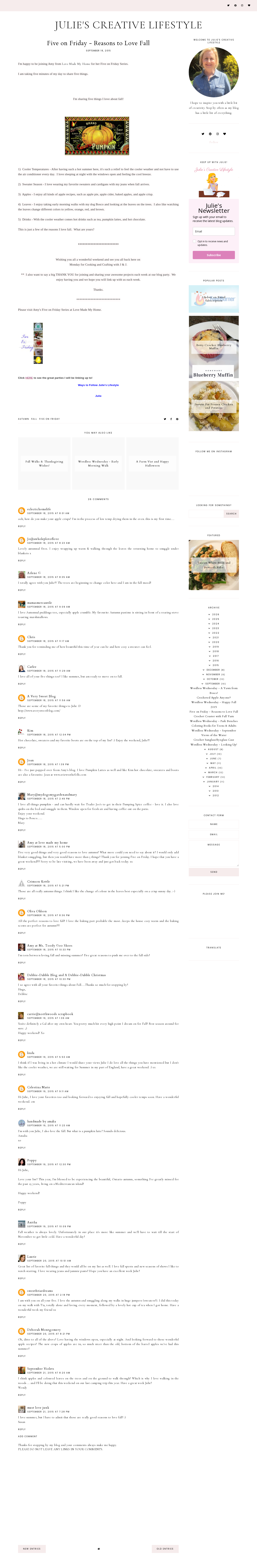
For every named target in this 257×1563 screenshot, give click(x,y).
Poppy (32, 1160)
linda (30, 1053)
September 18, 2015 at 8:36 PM (48, 915)
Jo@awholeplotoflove (43, 539)
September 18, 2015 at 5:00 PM (48, 846)
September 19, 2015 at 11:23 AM (48, 1125)
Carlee (32, 667)
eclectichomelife (39, 509)
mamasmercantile (39, 603)
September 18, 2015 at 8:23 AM (48, 543)
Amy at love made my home (47, 843)
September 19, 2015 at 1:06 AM (48, 1018)
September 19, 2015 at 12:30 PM (49, 1164)
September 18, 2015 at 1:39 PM (48, 764)
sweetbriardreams (40, 1291)
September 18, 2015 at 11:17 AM (48, 641)
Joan (30, 760)
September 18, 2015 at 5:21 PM (48, 885)
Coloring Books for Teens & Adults (214, 726)
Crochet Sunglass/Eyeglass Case (214, 740)
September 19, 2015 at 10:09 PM (49, 1226)
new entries (32, 1548)
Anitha (32, 1222)
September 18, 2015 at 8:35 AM (48, 577)
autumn (23, 419)
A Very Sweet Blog (41, 696)
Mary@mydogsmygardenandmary (52, 795)
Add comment (27, 1436)
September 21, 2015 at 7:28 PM (48, 1411)
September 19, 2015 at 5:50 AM (48, 1057)
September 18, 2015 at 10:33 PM (49, 949)
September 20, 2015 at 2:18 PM (48, 1294)
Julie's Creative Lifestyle (128, 25)
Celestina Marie (38, 1087)
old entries (165, 1548)
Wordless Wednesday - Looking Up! (214, 744)
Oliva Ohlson (37, 911)
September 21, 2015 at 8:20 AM (48, 1372)
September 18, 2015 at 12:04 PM (49, 734)
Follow (213, 142)
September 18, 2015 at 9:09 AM (48, 606)
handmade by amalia (41, 1121)
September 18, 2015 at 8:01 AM (48, 513)
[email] (214, 231)
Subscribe (214, 255)
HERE (29, 377)
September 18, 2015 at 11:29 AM (48, 670)
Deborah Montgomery (44, 1330)
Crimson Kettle (38, 882)
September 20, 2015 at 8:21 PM (48, 1333)
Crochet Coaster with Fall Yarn (214, 716)
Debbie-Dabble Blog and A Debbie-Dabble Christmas (66, 975)
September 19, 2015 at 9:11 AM (48, 1091)
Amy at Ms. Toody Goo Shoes (49, 946)
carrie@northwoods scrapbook (50, 1014)
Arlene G (34, 573)
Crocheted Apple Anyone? (214, 698)
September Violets (40, 1369)
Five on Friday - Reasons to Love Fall (214, 712)
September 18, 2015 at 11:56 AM (48, 700)
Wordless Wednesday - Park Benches (214, 721)
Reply (22, 526)
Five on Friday (49, 419)
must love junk (38, 1408)
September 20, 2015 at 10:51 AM (49, 1260)
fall (34, 419)
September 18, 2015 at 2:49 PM (48, 798)
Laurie (32, 1257)
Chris (31, 637)
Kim (30, 731)
